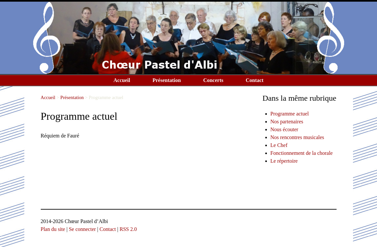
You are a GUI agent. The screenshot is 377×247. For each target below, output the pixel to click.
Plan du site (53, 229)
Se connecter (82, 229)
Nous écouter (284, 129)
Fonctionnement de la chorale (302, 153)
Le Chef (279, 145)
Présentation (167, 80)
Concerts (213, 80)
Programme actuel (290, 113)
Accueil (121, 80)
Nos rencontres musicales (297, 137)
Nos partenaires (287, 121)
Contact (254, 80)
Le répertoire (284, 161)
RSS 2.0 (128, 229)
